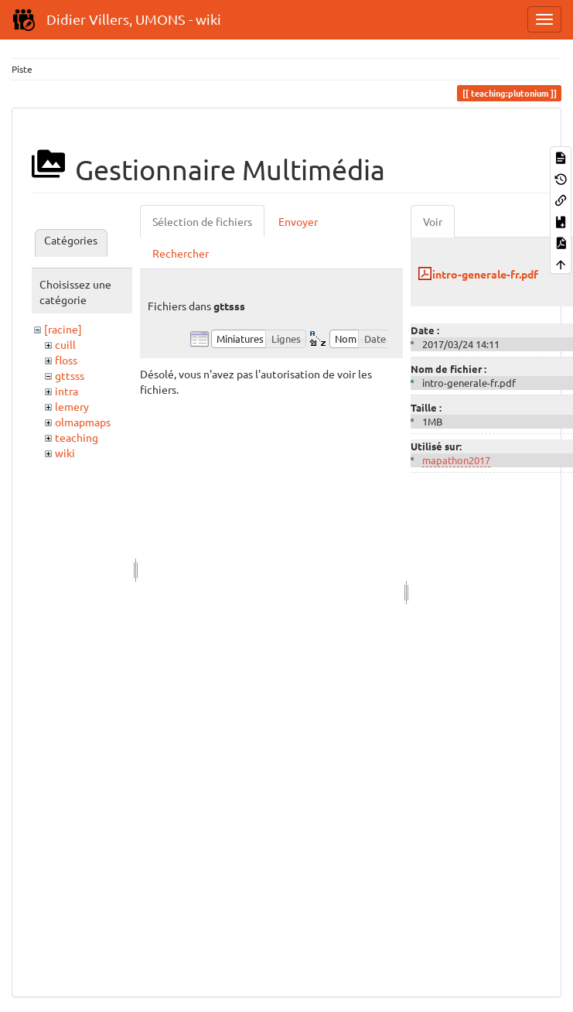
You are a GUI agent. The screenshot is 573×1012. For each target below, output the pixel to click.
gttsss (69, 375)
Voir (432, 221)
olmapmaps (83, 422)
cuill (65, 344)
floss (66, 360)
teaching (76, 437)
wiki (65, 453)
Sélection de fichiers (202, 221)
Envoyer (298, 221)
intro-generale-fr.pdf (485, 274)
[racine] (63, 329)
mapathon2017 (456, 460)
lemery (72, 406)
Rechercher (180, 253)
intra (66, 391)
